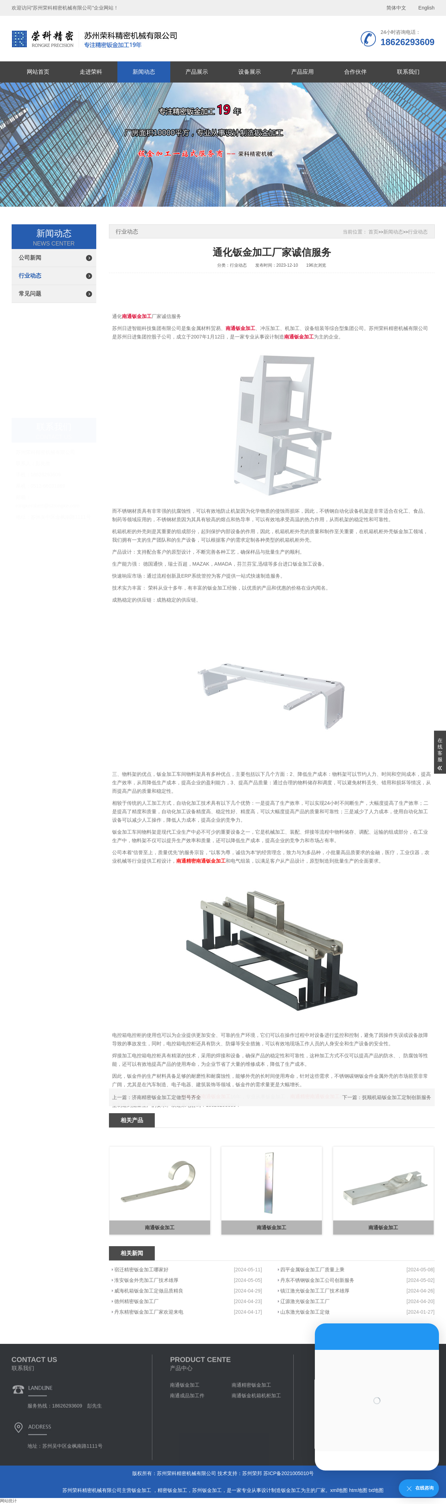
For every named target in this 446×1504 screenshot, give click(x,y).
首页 (373, 232)
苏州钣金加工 (207, 1490)
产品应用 (302, 72)
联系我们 (408, 72)
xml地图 (339, 1490)
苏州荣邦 (252, 1473)
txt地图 (376, 1490)
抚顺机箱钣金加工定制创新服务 (396, 1107)
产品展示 (196, 72)
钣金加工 (142, 1490)
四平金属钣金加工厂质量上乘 (312, 1313)
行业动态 (30, 276)
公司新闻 (30, 258)
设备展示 (249, 72)
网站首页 (38, 72)
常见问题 (30, 294)
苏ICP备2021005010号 (288, 1473)
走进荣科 (91, 72)
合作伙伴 (355, 72)
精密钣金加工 (172, 1490)
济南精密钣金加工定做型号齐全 (166, 1107)
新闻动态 (144, 72)
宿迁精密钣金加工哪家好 (141, 1313)
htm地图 (358, 1490)
